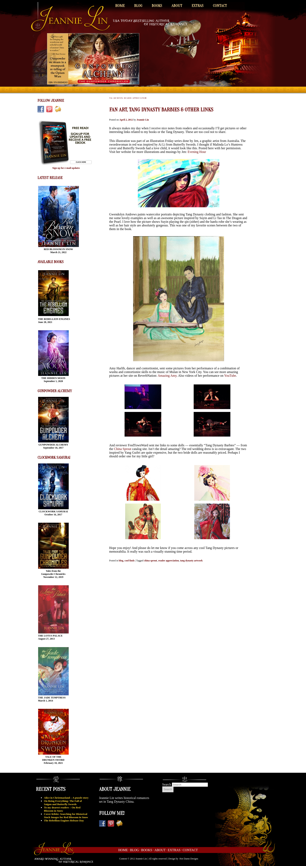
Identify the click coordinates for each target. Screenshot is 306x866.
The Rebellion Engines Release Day (64, 820)
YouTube (230, 375)
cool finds (130, 560)
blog (121, 560)
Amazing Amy (167, 375)
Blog (138, 5)
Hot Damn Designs (188, 858)
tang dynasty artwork (191, 560)
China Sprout (122, 449)
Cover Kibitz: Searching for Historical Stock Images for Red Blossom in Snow (66, 815)
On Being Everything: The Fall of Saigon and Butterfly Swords (63, 802)
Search (166, 784)
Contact (220, 5)
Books (157, 5)
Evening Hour (197, 152)
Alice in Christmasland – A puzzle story (66, 797)
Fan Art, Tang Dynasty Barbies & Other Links (161, 110)
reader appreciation (168, 560)
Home (120, 5)
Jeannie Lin (143, 119)
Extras (197, 5)
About (176, 5)
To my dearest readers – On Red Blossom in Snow (62, 809)
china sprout (150, 560)
